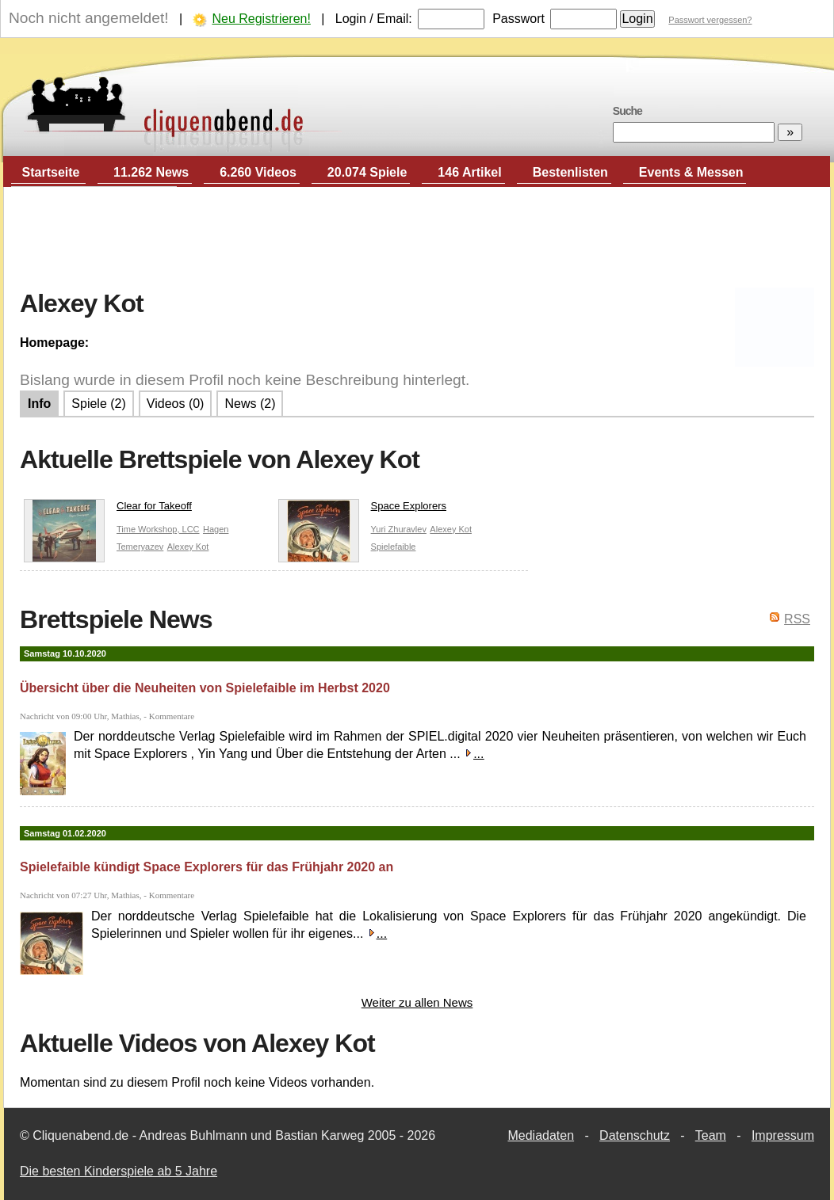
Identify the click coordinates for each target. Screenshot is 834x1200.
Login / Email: (373, 18)
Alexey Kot (188, 546)
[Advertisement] (417, 238)
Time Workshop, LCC (158, 529)
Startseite (51, 172)
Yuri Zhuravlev (399, 529)
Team (710, 1135)
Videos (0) (176, 403)
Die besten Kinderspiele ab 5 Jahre (118, 1171)
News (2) (249, 403)
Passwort (518, 18)
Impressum (783, 1135)
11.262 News (151, 172)
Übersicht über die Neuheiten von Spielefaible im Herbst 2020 (205, 688)
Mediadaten (540, 1135)
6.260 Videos (258, 172)
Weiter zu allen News (417, 1002)
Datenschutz (634, 1135)
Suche (627, 111)
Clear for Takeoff (108, 509)
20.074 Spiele (367, 172)
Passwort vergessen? (710, 20)
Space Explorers (362, 509)
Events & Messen (691, 172)
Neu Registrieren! (261, 18)
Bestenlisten (570, 172)
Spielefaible (393, 546)
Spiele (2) (98, 403)
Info (39, 403)
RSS (797, 619)
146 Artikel (469, 172)
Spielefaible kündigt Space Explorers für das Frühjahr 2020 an (206, 867)
